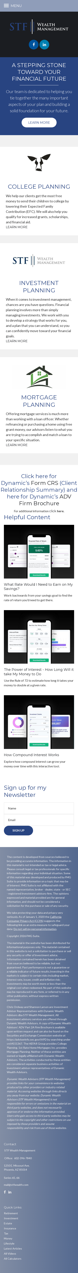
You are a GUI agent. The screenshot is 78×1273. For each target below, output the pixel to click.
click (53, 511)
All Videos (10, 1253)
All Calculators (12, 1258)
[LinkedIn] (9, 1192)
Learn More (39, 122)
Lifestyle (9, 1243)
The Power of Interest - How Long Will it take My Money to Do (39, 672)
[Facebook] (5, 1192)
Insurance (10, 1228)
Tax (6, 1233)
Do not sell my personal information (35, 929)
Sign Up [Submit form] (18, 830)
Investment (11, 1218)
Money (8, 1238)
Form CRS (45, 483)
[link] (45, 483)
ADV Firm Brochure (45, 500)
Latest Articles (13, 1248)
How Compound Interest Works (31, 755)
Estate (8, 1223)
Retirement (11, 1213)
